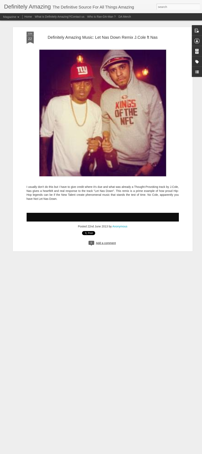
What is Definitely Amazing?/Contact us (59, 16)
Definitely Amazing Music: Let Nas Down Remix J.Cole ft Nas (103, 37)
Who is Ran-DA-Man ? (101, 16)
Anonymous (119, 226)
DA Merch (124, 16)
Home (28, 16)
